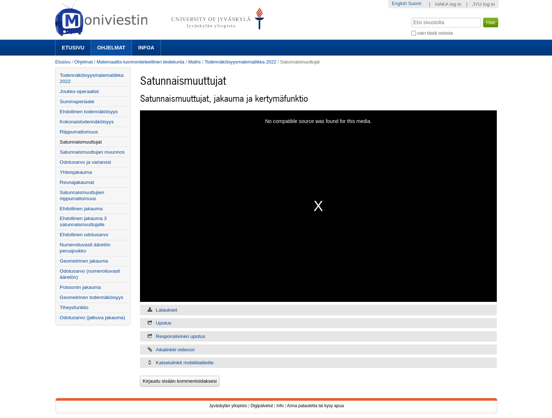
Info (280, 405)
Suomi (414, 3)
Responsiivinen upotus (180, 336)
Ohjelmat (111, 47)
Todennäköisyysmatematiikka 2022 (240, 62)
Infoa (146, 47)
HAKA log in (448, 4)
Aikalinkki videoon (175, 349)
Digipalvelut (261, 405)
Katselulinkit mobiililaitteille (185, 362)
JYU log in (483, 4)
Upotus (163, 323)
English (399, 3)
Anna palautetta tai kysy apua (315, 405)
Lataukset (166, 310)
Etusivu (73, 47)
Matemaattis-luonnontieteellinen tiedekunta (140, 62)
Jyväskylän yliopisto (228, 405)
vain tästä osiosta (435, 33)
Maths (194, 62)
